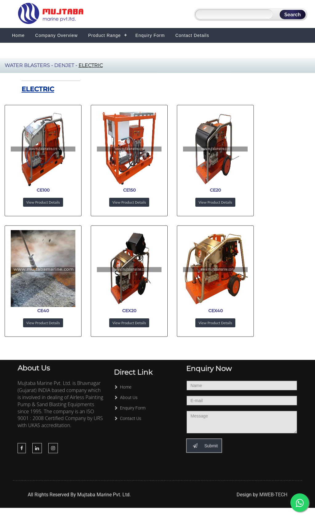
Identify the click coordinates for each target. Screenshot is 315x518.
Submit (203, 423)
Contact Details (192, 35)
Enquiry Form (150, 35)
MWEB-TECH (273, 500)
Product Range (104, 35)
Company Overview (56, 35)
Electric (90, 65)
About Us (126, 383)
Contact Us (127, 403)
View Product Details (43, 202)
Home (18, 35)
